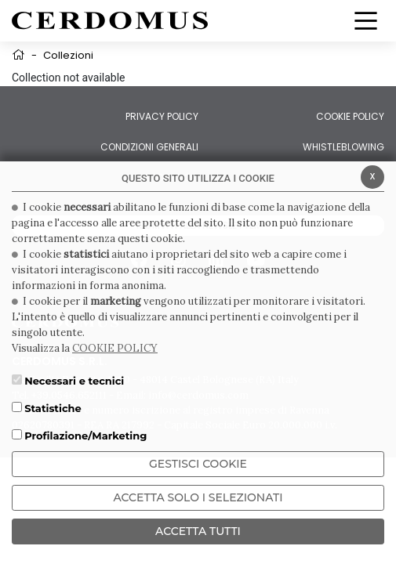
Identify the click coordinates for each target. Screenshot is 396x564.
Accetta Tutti (198, 531)
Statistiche (53, 408)
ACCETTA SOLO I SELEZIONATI (197, 497)
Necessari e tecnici (74, 380)
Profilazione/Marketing (85, 435)
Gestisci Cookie (198, 464)
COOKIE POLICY (115, 348)
